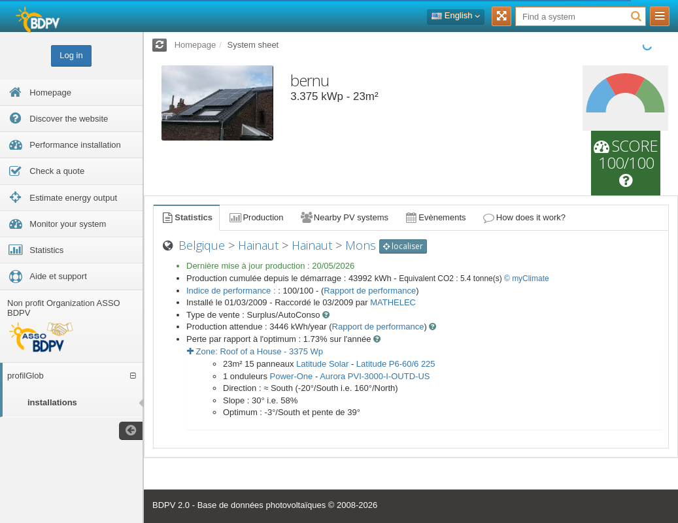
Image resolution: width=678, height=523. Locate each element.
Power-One (291, 376)
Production (255, 217)
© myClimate (526, 278)
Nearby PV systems (343, 217)
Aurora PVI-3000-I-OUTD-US (375, 376)
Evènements (435, 217)
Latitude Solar (322, 364)
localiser (403, 246)
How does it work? (524, 217)
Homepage (195, 45)
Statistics (186, 217)
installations (52, 402)
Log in (70, 55)
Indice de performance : (232, 290)
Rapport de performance (370, 290)
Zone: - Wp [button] (255, 351)
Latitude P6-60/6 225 (395, 364)
